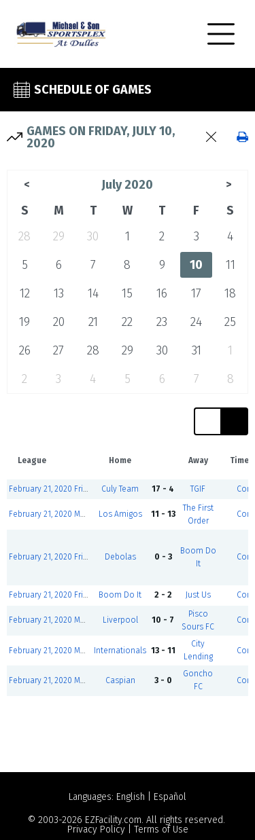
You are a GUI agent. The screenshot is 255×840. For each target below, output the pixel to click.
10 (196, 264)
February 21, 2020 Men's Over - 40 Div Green (89, 514)
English (130, 797)
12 (25, 293)
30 (93, 236)
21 (93, 321)
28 (24, 236)
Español (170, 797)
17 (196, 293)
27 (58, 350)
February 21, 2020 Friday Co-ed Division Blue (90, 489)
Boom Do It (120, 595)
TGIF (197, 489)
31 (196, 350)
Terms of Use (161, 829)
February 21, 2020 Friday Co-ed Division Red (89, 557)
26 (25, 350)
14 (93, 293)
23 (161, 321)
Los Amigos (120, 514)
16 (161, 293)
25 (230, 321)
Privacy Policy (96, 829)
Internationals (120, 650)
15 (127, 293)
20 (59, 321)
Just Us (198, 595)
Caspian (120, 680)
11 (230, 264)
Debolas (120, 557)
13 (59, 293)
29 (59, 236)
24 (196, 321)
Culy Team (120, 489)
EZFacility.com (113, 820)
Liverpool (120, 620)
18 (230, 293)
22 (127, 321)
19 (24, 321)
